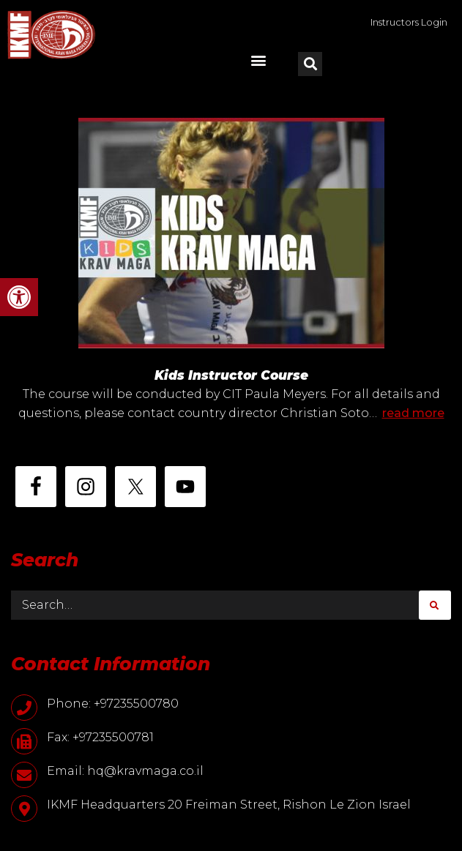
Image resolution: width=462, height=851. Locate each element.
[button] (19, 297)
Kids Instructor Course (231, 375)
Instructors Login (408, 22)
